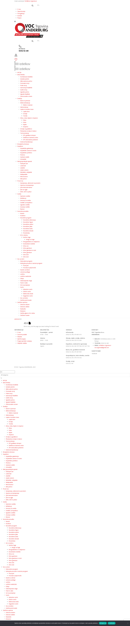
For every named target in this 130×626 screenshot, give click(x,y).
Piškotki (19, 337)
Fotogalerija (20, 13)
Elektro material (27, 105)
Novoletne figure (28, 222)
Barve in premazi (25, 100)
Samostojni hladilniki (26, 87)
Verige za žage (30, 239)
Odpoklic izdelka (22, 343)
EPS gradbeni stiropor (29, 135)
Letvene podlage (25, 272)
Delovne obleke (24, 307)
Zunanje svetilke (25, 207)
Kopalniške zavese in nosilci (28, 150)
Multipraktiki (23, 174)
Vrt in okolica (24, 235)
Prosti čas (20, 181)
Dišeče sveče (27, 291)
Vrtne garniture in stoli (29, 250)
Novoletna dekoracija (29, 220)
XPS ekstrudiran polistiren (30, 140)
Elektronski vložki (28, 294)
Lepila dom (26, 111)
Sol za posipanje (25, 285)
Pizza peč (26, 265)
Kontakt (19, 16)
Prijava (19, 18)
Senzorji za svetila (25, 200)
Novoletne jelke (27, 226)
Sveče (22, 287)
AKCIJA (19, 72)
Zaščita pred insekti (26, 300)
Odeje (22, 278)
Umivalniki (23, 159)
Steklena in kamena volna (30, 137)
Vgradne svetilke (25, 205)
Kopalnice (20, 146)
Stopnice (25, 127)
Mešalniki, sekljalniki (26, 172)
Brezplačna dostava (23, 144)
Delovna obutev (25, 304)
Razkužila (23, 309)
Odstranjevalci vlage (26, 281)
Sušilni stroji (23, 90)
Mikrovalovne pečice (26, 81)
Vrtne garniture (27, 248)
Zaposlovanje (21, 11)
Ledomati (23, 166)
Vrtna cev (26, 246)
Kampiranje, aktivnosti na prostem (30, 183)
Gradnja (19, 98)
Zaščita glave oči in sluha (27, 313)
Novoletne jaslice (28, 224)
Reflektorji (23, 198)
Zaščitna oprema (22, 302)
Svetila (19, 194)
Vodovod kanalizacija (26, 142)
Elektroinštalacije (25, 103)
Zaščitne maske (24, 315)
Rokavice (22, 311)
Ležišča (22, 274)
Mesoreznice (24, 176)
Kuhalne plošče (24, 79)
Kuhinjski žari (24, 163)
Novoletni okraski (28, 231)
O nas (19, 9)
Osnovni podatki (22, 334)
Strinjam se (103, 623)
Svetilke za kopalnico (26, 202)
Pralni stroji (23, 85)
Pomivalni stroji (24, 83)
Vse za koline (24, 298)
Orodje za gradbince (26, 129)
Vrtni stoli (26, 254)
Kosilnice (22, 215)
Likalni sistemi (24, 170)
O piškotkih (112, 623)
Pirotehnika (26, 233)
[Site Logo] (31, 28)
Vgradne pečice (24, 92)
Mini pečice (23, 179)
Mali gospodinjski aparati (24, 161)
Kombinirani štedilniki (26, 77)
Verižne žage (27, 237)
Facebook (94, 353)
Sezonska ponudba (22, 211)
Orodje (25, 114)
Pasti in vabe (24, 283)
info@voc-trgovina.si (31, 1)
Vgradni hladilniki (25, 94)
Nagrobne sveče (28, 296)
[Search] (1, 378)
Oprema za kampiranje (27, 185)
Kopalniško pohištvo (26, 153)
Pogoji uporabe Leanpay (24, 341)
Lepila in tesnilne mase (26, 109)
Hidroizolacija (24, 107)
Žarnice (22, 209)
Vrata (24, 122)
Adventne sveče (27, 289)
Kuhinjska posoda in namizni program (31, 263)
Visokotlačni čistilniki (29, 244)
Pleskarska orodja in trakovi (28, 131)
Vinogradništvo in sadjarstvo (31, 241)
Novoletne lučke (28, 228)
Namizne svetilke (25, 196)
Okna (24, 120)
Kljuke (25, 124)
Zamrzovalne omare (26, 96)
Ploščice (22, 155)
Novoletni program (25, 218)
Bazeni (22, 213)
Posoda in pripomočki (29, 267)
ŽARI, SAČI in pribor (26, 192)
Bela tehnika (21, 74)
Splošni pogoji (21, 339)
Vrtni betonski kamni (26, 187)
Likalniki (22, 168)
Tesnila (25, 116)
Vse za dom (20, 259)
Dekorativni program (26, 261)
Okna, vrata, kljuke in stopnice (29, 118)
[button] (15, 21)
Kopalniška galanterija (26, 148)
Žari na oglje (23, 189)
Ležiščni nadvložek (25, 276)
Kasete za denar (25, 270)
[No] (128, 623)
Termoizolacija (24, 133)
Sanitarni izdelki (24, 157)
